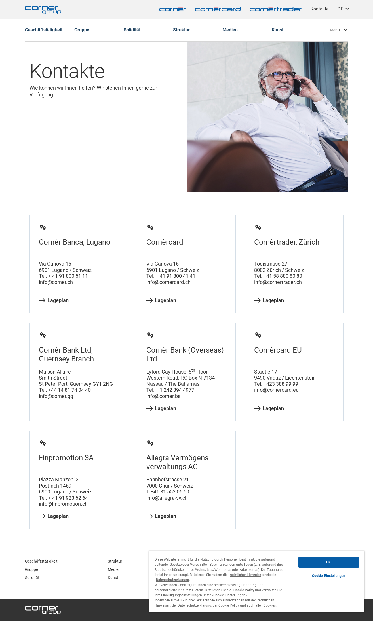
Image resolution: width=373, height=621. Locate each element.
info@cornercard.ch (168, 282)
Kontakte (319, 9)
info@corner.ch (56, 282)
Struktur (115, 561)
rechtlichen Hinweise (245, 575)
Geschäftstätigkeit (41, 561)
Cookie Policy (243, 590)
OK (328, 562)
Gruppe (31, 569)
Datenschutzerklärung (172, 580)
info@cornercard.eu (276, 390)
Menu (335, 30)
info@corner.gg (56, 396)
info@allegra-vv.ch (167, 498)
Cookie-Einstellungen (328, 576)
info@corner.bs (163, 396)
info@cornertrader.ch (278, 282)
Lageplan (54, 300)
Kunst (113, 577)
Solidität (32, 577)
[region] (256, 581)
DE (340, 9)
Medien (114, 569)
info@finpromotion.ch (63, 504)
